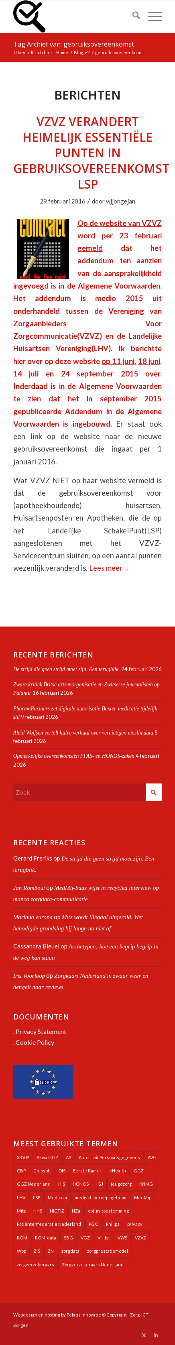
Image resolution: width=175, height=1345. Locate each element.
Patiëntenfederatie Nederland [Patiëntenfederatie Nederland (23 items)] (49, 1224)
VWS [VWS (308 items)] (122, 1237)
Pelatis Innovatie (84, 1314)
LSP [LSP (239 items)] (36, 1197)
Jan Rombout (29, 888)
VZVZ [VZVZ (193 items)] (140, 1237)
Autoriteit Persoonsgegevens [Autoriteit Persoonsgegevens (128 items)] (109, 1157)
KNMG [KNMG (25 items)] (146, 1183)
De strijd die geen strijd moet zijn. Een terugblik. (66, 669)
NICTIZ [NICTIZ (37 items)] (57, 1210)
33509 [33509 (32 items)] (23, 1157)
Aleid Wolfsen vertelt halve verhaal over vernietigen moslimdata (83, 733)
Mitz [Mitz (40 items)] (21, 1210)
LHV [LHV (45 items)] (21, 1197)
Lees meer (109, 568)
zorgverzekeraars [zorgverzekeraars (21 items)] (35, 1264)
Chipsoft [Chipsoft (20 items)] (42, 1170)
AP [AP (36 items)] (68, 1157)
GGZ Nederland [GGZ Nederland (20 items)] (34, 1183)
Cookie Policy (35, 1042)
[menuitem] (132, 16)
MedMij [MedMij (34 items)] (142, 1197)
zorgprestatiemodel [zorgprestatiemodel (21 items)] (107, 1250)
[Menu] (151, 16)
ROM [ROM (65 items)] (22, 1237)
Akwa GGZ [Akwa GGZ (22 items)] (47, 1157)
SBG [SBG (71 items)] (68, 1237)
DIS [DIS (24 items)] (62, 1170)
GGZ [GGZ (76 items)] (139, 1170)
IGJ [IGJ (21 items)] (99, 1183)
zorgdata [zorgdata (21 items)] (70, 1250)
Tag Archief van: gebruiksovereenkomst (73, 44)
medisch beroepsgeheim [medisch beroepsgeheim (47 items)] (100, 1197)
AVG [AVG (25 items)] (152, 1157)
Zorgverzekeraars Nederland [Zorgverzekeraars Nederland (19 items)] (93, 1264)
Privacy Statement (41, 1031)
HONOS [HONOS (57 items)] (81, 1183)
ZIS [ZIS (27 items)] (37, 1250)
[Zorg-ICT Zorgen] (72, 16)
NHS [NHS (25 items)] (37, 1210)
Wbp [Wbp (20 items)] (21, 1250)
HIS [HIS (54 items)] (61, 1183)
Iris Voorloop (29, 976)
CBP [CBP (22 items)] (21, 1170)
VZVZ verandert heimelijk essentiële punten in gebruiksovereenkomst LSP (91, 152)
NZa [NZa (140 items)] (76, 1210)
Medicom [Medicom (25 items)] (57, 1197)
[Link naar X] (144, 1335)
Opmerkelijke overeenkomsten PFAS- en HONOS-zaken (73, 756)
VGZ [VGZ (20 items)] (85, 1237)
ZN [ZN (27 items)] (51, 1250)
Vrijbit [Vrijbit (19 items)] (104, 1237)
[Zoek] (132, 16)
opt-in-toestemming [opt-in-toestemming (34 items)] (108, 1210)
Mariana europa (33, 917)
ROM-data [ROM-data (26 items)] (45, 1237)
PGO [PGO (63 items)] (93, 1224)
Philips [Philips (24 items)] (113, 1224)
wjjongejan (120, 201)
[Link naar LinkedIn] (156, 1335)
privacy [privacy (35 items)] (134, 1224)
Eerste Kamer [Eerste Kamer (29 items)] (87, 1170)
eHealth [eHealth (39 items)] (117, 1170)
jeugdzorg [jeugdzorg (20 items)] (121, 1183)
